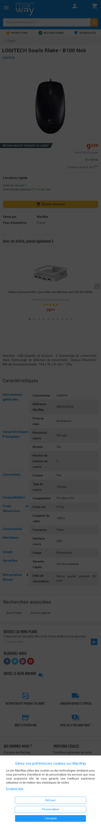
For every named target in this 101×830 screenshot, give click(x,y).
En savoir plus (14, 788)
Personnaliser (50, 809)
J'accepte (50, 818)
